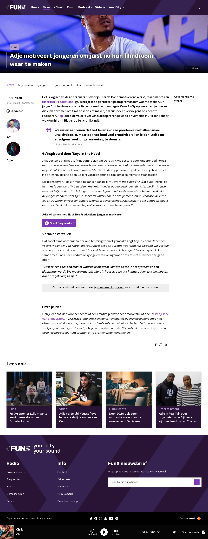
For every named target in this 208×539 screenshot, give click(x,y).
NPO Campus (65, 494)
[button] (92, 532)
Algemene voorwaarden (20, 518)
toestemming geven (110, 287)
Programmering (15, 472)
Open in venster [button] (193, 532)
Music (71, 7)
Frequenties (13, 479)
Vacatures (63, 486)
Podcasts (85, 7)
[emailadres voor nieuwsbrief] (155, 482)
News (46, 7)
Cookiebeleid (187, 518)
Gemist (10, 501)
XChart (59, 7)
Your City (116, 7)
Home (35, 7)
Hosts (10, 486)
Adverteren (64, 479)
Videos (100, 7)
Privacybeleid (44, 518)
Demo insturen (15, 494)
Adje (60, 116)
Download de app (67, 501)
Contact (62, 472)
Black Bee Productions (57, 102)
